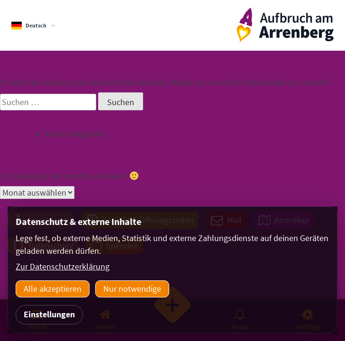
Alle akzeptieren (53, 288)
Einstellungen (49, 314)
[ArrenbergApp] (285, 25)
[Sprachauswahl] (33, 25)
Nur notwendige (132, 288)
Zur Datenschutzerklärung (62, 266)
